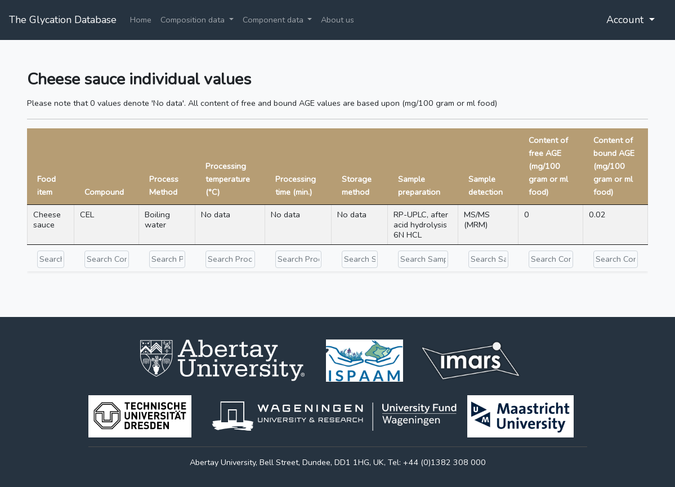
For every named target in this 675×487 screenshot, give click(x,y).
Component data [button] (274, 19)
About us (337, 19)
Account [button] (626, 19)
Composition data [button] (193, 19)
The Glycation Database (63, 19)
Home (140, 19)
